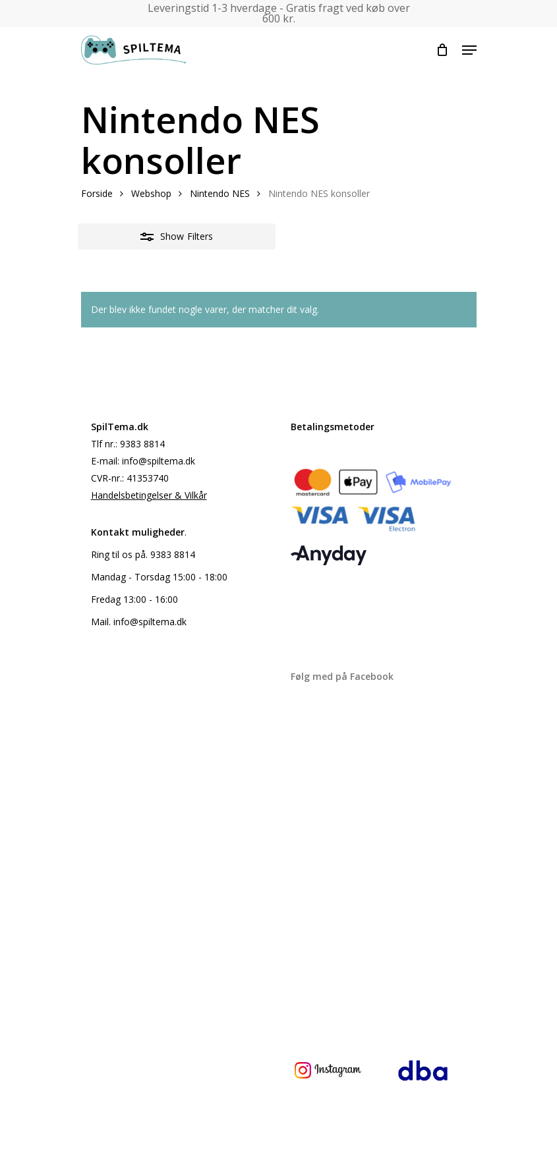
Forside (97, 193)
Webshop (151, 193)
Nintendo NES (220, 193)
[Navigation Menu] (469, 50)
